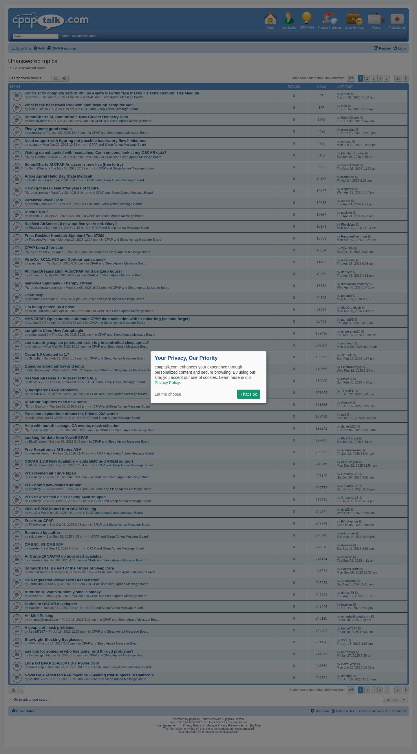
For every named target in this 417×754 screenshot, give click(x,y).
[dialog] (208, 377)
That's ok (249, 394)
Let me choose (168, 394)
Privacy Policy (167, 382)
